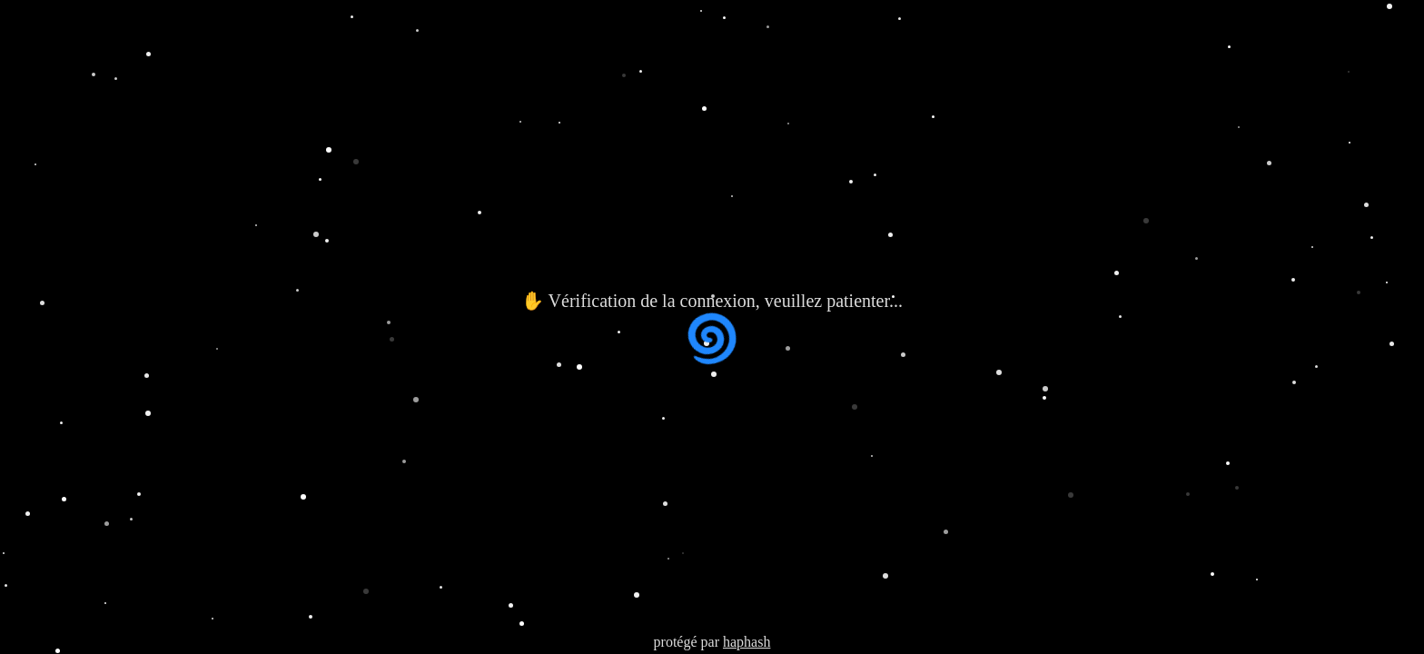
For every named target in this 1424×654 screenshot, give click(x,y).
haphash (746, 641)
